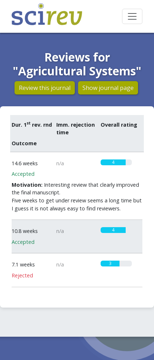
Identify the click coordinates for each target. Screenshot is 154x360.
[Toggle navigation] (132, 16)
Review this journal (44, 88)
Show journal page (108, 88)
